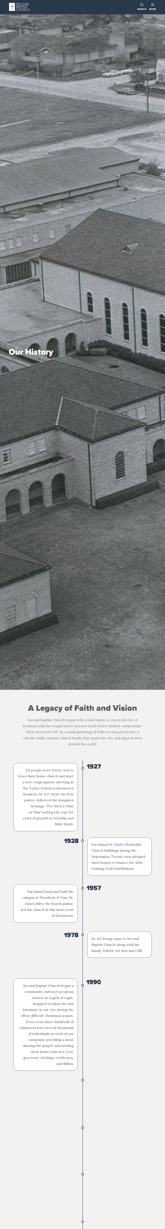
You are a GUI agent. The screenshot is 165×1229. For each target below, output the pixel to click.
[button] (152, 7)
